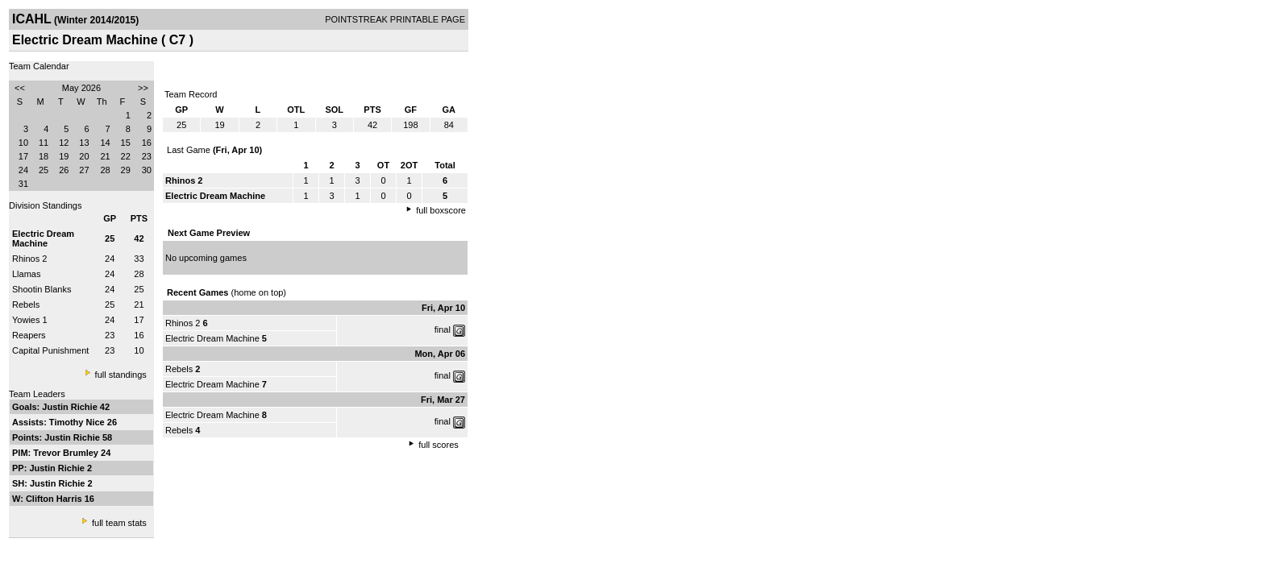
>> (143, 88)
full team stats (119, 523)
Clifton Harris (55, 498)
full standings (121, 374)
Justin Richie (71, 407)
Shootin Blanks (41, 289)
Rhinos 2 (29, 258)
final (442, 329)
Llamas (26, 274)
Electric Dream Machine (212, 338)
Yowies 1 (30, 320)
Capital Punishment (50, 350)
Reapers (29, 335)
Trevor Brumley (67, 453)
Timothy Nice (78, 422)
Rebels (26, 304)
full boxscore (441, 210)
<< (20, 88)
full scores (438, 445)
